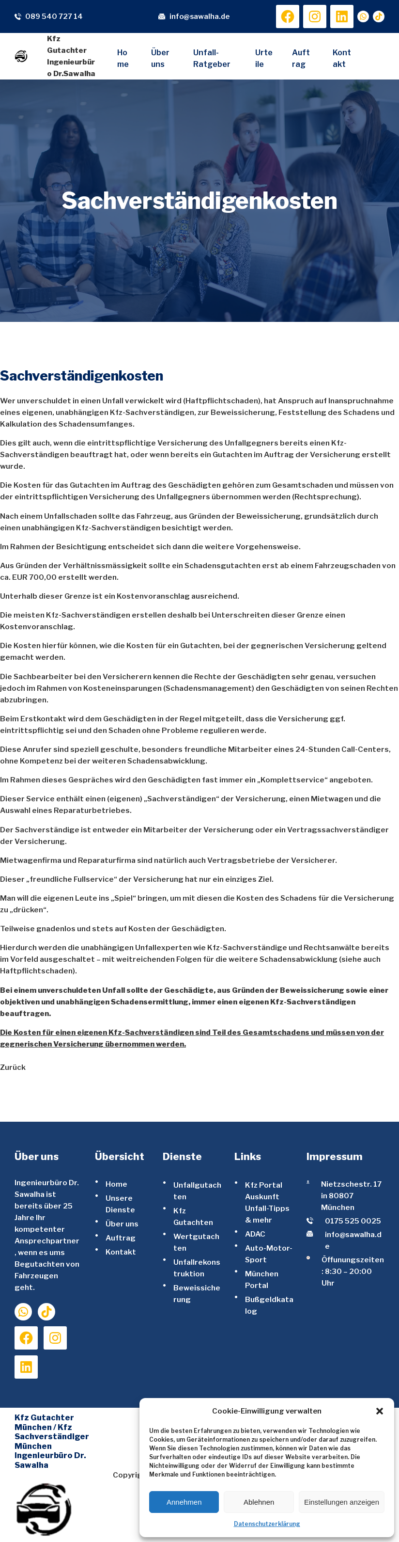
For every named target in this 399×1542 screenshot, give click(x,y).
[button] (379, 1411)
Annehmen (184, 1502)
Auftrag (121, 1237)
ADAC (255, 1234)
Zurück (13, 1067)
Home (116, 1184)
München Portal (261, 1279)
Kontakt (121, 1251)
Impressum (335, 1156)
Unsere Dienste (120, 1203)
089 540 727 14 (54, 16)
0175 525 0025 (353, 1220)
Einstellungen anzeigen (341, 1502)
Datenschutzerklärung (267, 1523)
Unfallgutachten (197, 1190)
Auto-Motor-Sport (268, 1253)
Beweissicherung (196, 1293)
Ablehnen (259, 1502)
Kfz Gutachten (193, 1216)
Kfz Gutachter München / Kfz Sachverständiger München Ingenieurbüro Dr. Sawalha (52, 1441)
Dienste (182, 1156)
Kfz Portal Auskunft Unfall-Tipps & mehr (267, 1202)
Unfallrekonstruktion (196, 1267)
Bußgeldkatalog (269, 1305)
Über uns (122, 1223)
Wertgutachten (196, 1242)
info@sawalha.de (199, 16)
